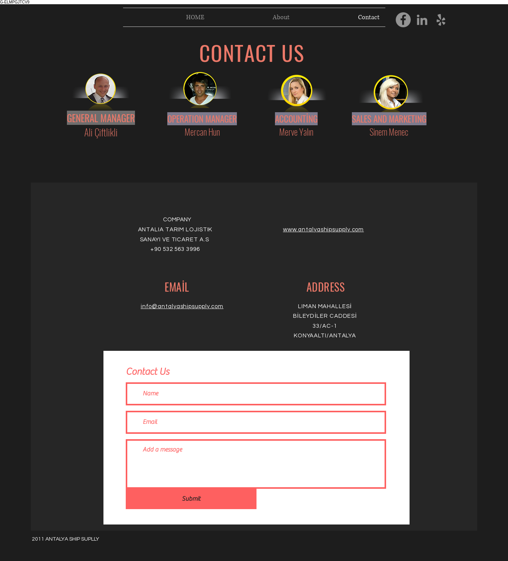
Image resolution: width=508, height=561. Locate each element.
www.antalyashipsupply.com (323, 229)
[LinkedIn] (422, 19)
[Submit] (191, 499)
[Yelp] (440, 19)
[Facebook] (403, 19)
